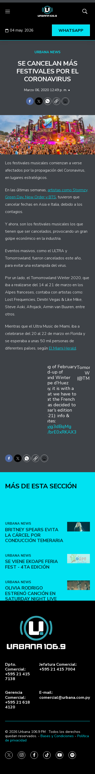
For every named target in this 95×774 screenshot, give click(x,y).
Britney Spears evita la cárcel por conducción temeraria (34, 559)
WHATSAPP (71, 30)
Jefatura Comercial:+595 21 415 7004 (58, 667)
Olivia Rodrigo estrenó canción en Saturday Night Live (31, 617)
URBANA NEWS (47, 52)
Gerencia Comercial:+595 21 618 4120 (17, 700)
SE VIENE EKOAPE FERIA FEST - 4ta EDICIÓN (31, 589)
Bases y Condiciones (57, 736)
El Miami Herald (62, 348)
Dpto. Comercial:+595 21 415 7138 (17, 672)
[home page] (47, 11)
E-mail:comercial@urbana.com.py (64, 695)
